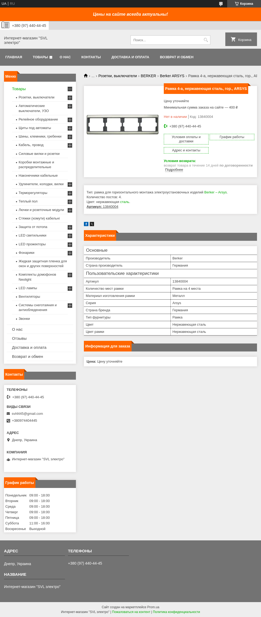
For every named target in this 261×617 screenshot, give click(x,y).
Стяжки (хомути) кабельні (39, 218)
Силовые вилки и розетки (39, 154)
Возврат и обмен (176, 57)
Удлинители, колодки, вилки (41, 184)
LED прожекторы (32, 244)
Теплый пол (28, 201)
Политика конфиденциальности (176, 612)
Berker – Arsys (215, 192)
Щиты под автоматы (35, 128)
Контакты (91, 57)
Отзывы (19, 338)
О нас (65, 57)
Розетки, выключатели (118, 76)
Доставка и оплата (130, 57)
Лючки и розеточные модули (41, 210)
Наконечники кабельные (38, 175)
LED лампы (28, 288)
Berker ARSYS (172, 76)
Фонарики (26, 253)
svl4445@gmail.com (27, 414)
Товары (40, 57)
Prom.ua (153, 607)
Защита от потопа (33, 227)
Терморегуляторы (33, 193)
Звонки (24, 319)
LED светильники (32, 235)
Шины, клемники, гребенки (40, 136)
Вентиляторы (29, 297)
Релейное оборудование (38, 119)
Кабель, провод (31, 145)
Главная (13, 57)
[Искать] (205, 40)
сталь (124, 202)
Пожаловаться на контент (131, 612)
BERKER (148, 76)
